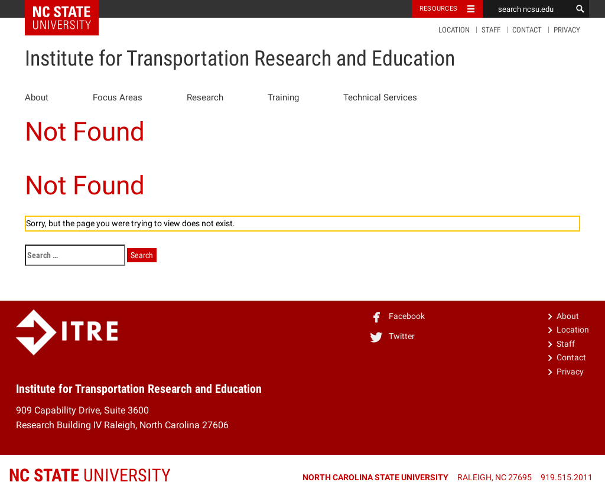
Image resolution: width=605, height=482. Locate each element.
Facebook (397, 316)
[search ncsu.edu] (527, 9)
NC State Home (69, 9)
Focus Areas (117, 97)
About (36, 97)
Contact (527, 29)
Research (205, 97)
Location (454, 29)
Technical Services (380, 97)
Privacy (567, 29)
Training (283, 97)
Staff (491, 29)
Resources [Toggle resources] (438, 8)
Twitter (392, 336)
